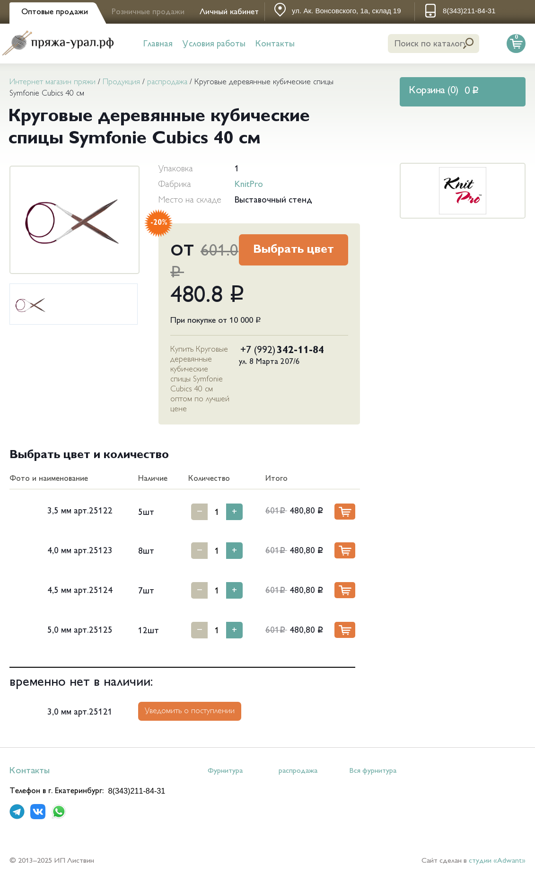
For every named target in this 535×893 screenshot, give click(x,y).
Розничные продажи (148, 12)
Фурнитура (225, 771)
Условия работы (214, 44)
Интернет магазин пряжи (52, 82)
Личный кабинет (229, 12)
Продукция (121, 82)
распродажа (167, 82)
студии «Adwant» (497, 861)
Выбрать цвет (293, 250)
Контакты (275, 44)
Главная (158, 44)
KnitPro (249, 185)
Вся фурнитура (372, 771)
